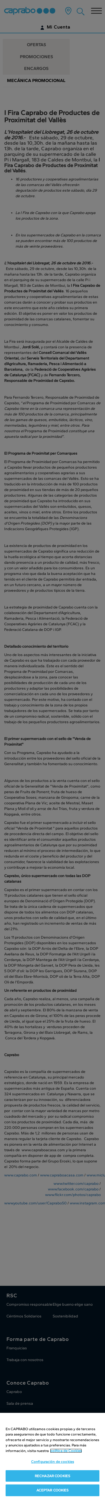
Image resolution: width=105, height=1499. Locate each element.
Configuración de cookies (52, 1462)
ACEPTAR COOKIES (52, 1490)
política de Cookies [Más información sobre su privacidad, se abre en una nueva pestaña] (66, 1451)
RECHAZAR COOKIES (52, 1476)
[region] (52, 1456)
